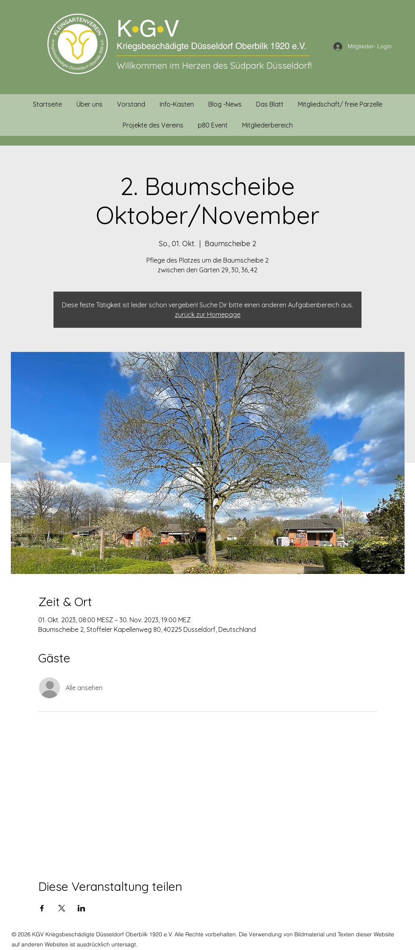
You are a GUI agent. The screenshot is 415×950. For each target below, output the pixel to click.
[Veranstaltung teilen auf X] (62, 908)
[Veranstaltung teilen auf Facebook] (42, 908)
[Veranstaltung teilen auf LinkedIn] (81, 908)
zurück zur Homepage (207, 314)
